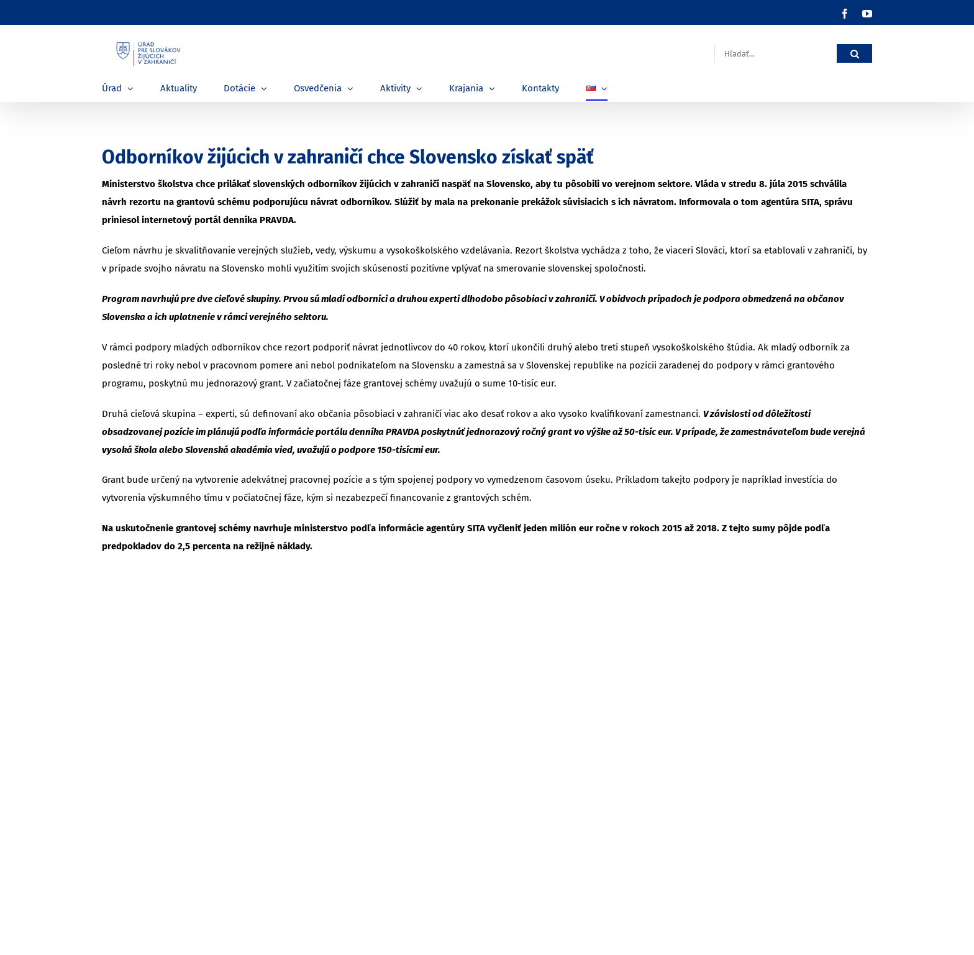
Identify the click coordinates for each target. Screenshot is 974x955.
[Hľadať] (854, 53)
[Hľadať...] (775, 53)
